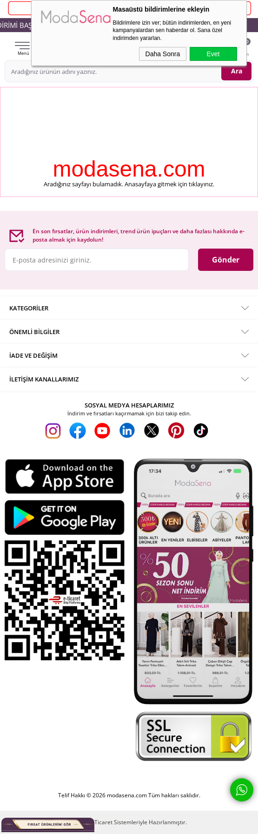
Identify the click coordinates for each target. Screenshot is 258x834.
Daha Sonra (163, 54)
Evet (212, 54)
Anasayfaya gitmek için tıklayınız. (169, 184)
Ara (236, 70)
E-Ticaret (100, 822)
